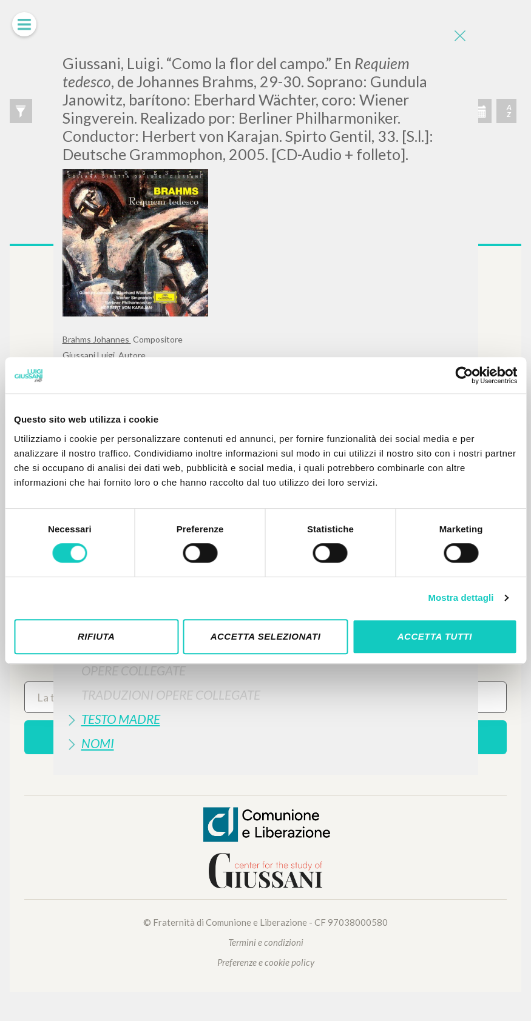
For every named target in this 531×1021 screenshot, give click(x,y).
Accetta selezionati (266, 636)
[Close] (460, 36)
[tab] (265, 670)
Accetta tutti (434, 636)
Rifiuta (96, 636)
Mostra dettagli (460, 597)
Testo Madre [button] (120, 719)
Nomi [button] (97, 743)
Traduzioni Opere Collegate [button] (170, 694)
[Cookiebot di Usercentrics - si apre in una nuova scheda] (464, 375)
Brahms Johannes (97, 339)
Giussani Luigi (90, 355)
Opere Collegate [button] (133, 670)
